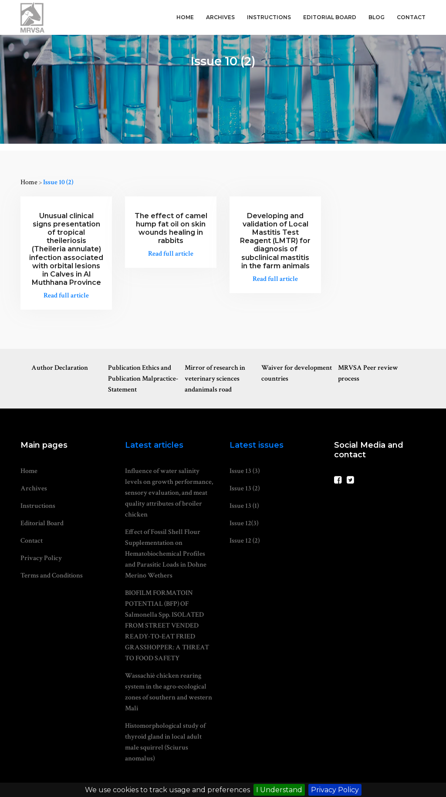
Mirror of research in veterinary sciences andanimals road (215, 378)
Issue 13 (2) (245, 488)
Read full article (66, 295)
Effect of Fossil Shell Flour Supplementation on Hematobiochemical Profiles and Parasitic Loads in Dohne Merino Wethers (165, 553)
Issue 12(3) (244, 523)
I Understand (279, 790)
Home (185, 17)
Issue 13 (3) (245, 471)
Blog (376, 17)
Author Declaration (59, 367)
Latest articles (154, 445)
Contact (411, 17)
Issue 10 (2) (58, 182)
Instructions (269, 17)
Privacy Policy (335, 790)
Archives (220, 17)
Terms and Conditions (51, 575)
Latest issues (257, 445)
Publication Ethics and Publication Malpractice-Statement (143, 378)
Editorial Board (329, 17)
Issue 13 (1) (244, 505)
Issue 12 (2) (245, 540)
